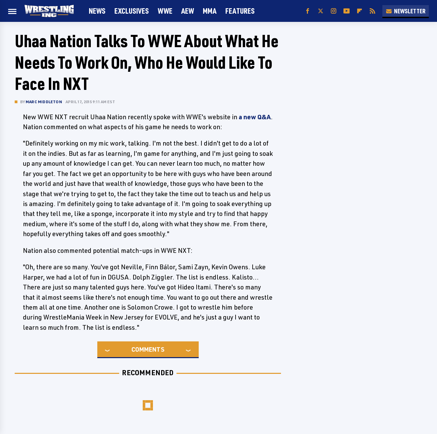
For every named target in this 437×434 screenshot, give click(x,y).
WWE (165, 10)
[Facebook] (308, 11)
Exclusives (131, 10)
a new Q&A (255, 117)
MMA (209, 10)
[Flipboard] (359, 11)
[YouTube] (346, 11)
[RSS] (372, 11)
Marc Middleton (44, 101)
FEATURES (240, 10)
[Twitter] (321, 11)
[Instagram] (333, 11)
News (97, 10)
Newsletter (405, 11)
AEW (187, 10)
